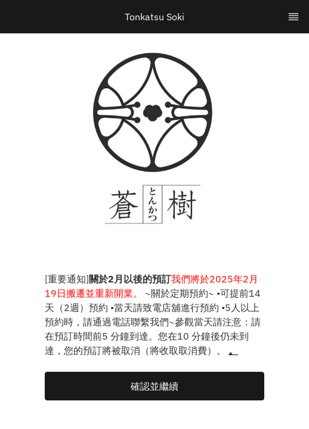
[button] (154, 386)
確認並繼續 (154, 386)
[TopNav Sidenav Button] (293, 16)
